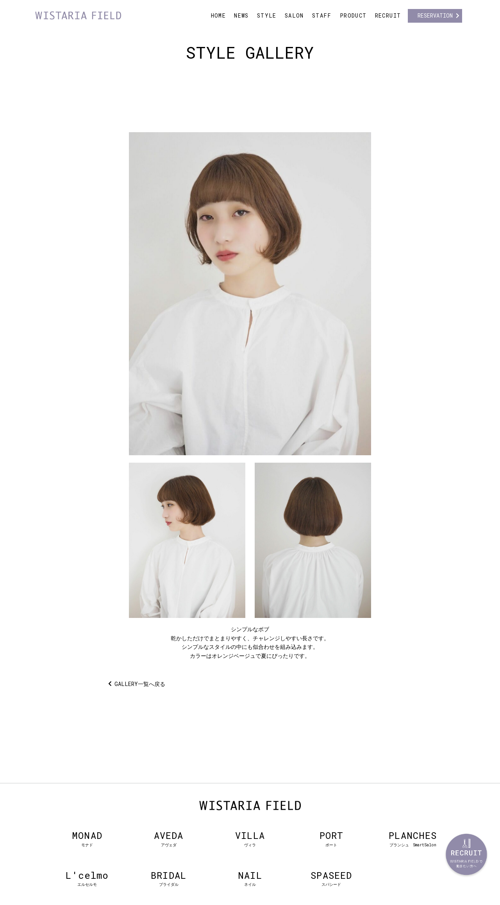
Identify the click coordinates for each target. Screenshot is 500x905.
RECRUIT (388, 15)
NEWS (241, 15)
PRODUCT (353, 15)
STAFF (322, 15)
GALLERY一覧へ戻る (139, 684)
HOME (218, 15)
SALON (294, 15)
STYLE (267, 15)
